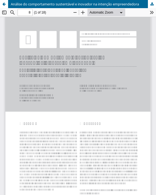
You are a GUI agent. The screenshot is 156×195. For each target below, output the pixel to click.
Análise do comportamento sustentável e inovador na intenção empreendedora (75, 4)
